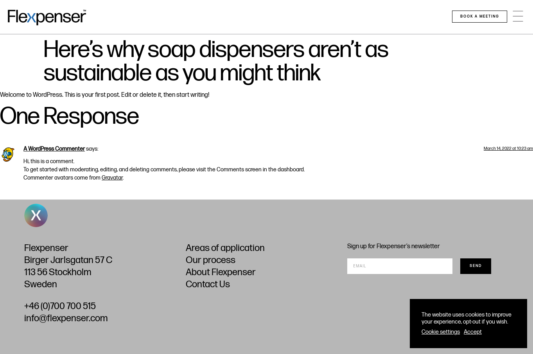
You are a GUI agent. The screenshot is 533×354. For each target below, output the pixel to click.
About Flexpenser (221, 272)
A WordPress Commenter (54, 149)
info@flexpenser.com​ (66, 318)
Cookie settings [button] (441, 332)
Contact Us (208, 284)
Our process (210, 260)
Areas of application (225, 248)
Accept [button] (473, 332)
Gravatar (112, 177)
